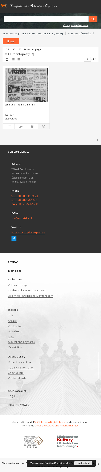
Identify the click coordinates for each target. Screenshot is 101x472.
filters (10, 41)
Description (15, 347)
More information (62, 463)
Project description (19, 362)
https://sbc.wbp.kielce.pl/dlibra (28, 232)
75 (20, 49)
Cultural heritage (18, 285)
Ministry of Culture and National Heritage (56, 425)
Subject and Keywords (21, 341)
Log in (12, 396)
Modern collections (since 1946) (27, 290)
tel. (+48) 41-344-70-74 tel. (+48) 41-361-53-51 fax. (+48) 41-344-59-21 (24, 200)
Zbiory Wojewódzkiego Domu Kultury (30, 295)
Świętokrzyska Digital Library (49, 422)
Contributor (15, 326)
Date (11, 336)
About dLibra (16, 373)
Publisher (13, 331)
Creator (12, 320)
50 (13, 49)
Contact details (17, 378)
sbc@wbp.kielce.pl (21, 218)
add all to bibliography (20, 54)
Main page (15, 270)
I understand (83, 463)
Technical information (21, 367)
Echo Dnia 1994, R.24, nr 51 (20, 104)
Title (10, 315)
